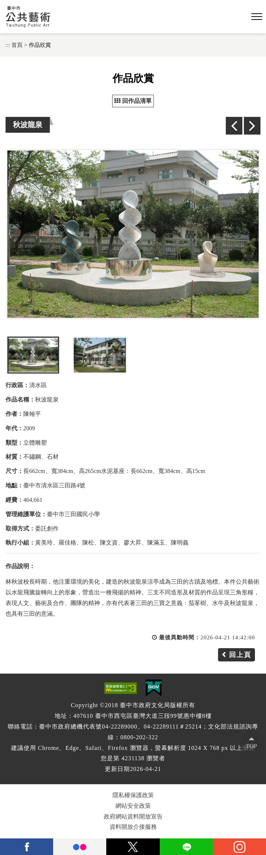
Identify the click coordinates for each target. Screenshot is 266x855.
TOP (251, 746)
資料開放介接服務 (133, 827)
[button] (256, 17)
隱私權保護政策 (133, 795)
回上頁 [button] (240, 654)
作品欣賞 (40, 45)
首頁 (17, 45)
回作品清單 (133, 101)
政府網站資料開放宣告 (133, 816)
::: (8, 45)
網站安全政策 (133, 806)
